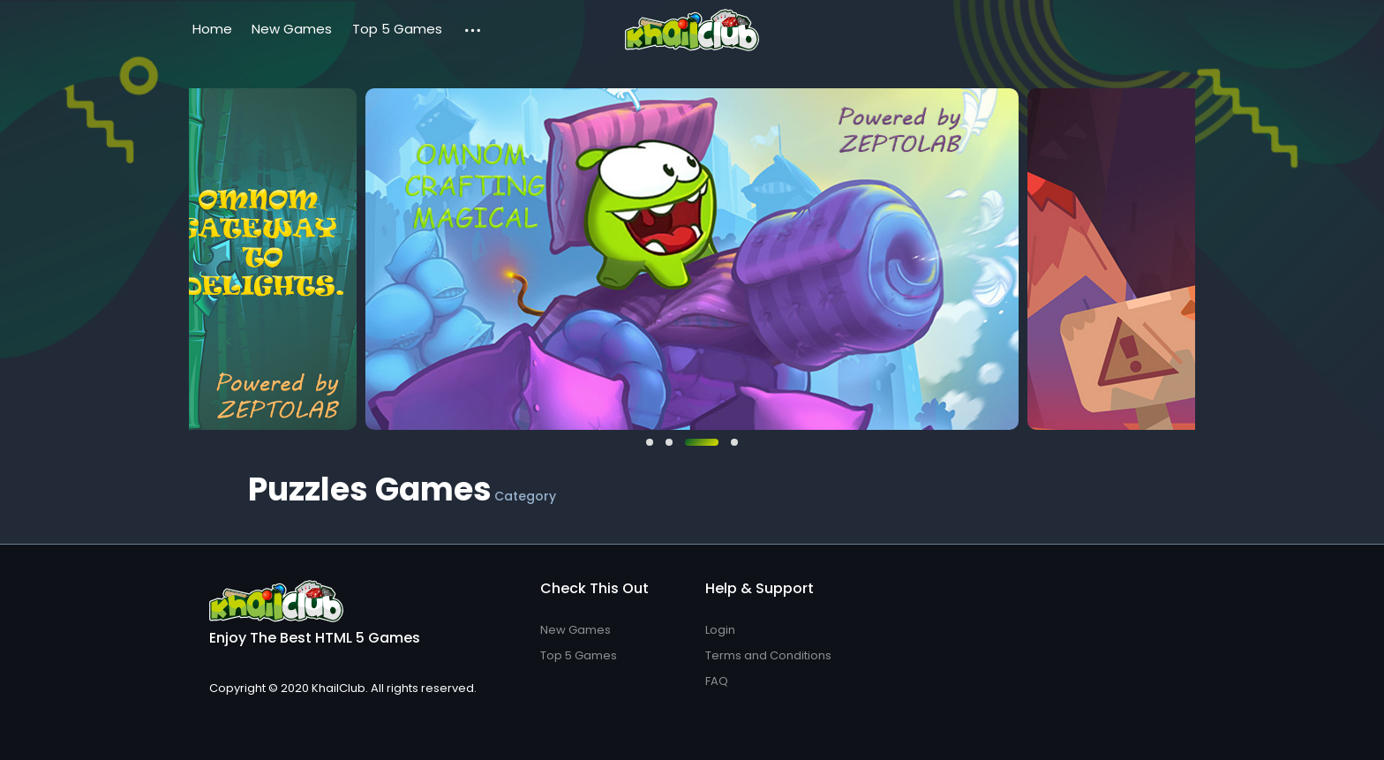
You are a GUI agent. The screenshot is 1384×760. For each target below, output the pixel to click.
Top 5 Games (397, 28)
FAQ (716, 681)
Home (212, 28)
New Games (292, 28)
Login (720, 629)
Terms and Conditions (768, 655)
